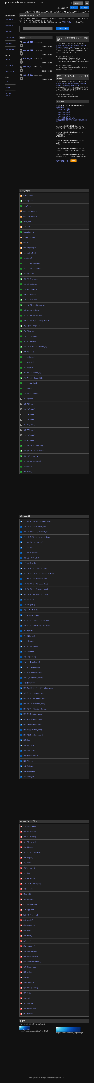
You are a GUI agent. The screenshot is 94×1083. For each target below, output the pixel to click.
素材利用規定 (10, 49)
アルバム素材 (10, 37)
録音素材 (9, 31)
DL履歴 (8, 88)
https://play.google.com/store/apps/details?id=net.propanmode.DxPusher (71, 46)
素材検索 (9, 43)
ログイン (74, 8)
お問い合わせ (10, 71)
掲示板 (8, 59)
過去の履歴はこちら (63, 161)
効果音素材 (9, 25)
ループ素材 (9, 19)
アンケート (9, 65)
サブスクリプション (10, 94)
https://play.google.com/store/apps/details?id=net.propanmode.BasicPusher (71, 84)
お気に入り (9, 82)
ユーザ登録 (84, 8)
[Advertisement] (54, 176)
